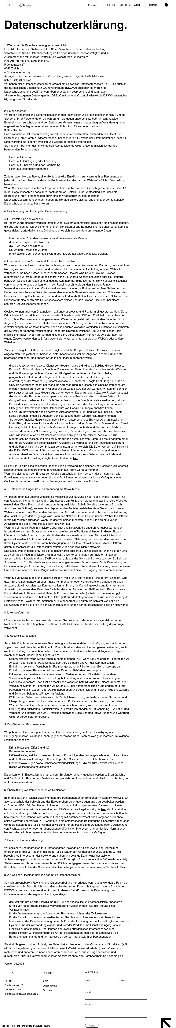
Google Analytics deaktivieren (32, 419)
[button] (166, 5)
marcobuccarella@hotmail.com (21, 993)
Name (88, 981)
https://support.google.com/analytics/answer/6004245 (52, 412)
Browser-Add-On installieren (106, 419)
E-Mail (88, 992)
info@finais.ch (22, 80)
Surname (122, 981)
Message (89, 1004)
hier (16, 412)
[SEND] (92, 1026)
